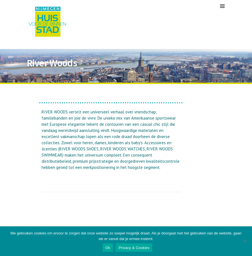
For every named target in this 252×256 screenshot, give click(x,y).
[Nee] (245, 241)
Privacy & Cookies (134, 248)
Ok (107, 248)
